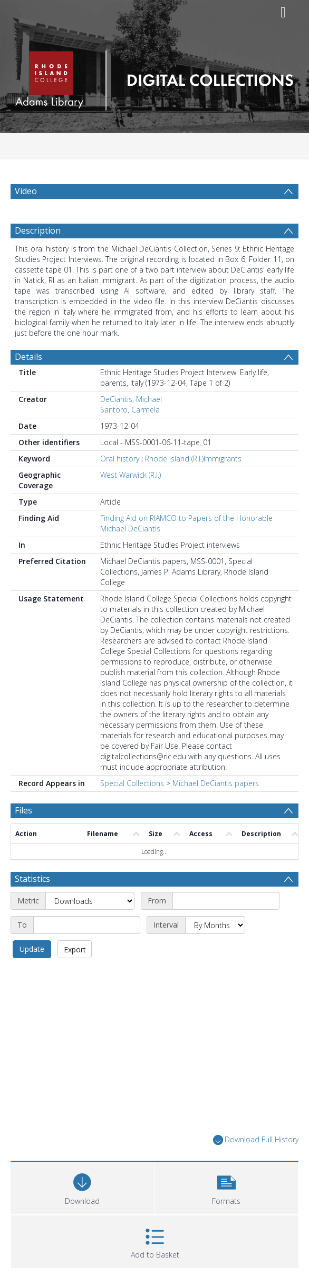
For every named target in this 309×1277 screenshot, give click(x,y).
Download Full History (255, 1139)
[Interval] (215, 925)
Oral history (119, 459)
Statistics (32, 878)
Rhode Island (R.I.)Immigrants (193, 459)
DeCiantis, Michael (131, 399)
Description (38, 230)
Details (28, 357)
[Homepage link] (154, 77)
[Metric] (89, 901)
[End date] (86, 925)
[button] (226, 1187)
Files (23, 810)
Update (32, 949)
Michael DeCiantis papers (215, 783)
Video (26, 191)
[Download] (82, 1187)
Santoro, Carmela (130, 410)
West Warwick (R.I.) (130, 475)
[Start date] (225, 901)
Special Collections (132, 783)
